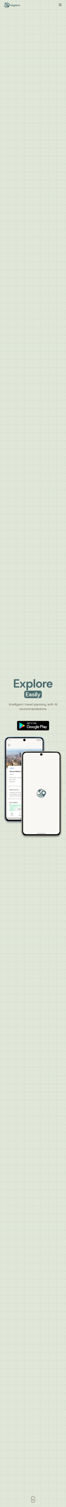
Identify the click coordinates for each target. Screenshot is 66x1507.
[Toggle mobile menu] (60, 5)
